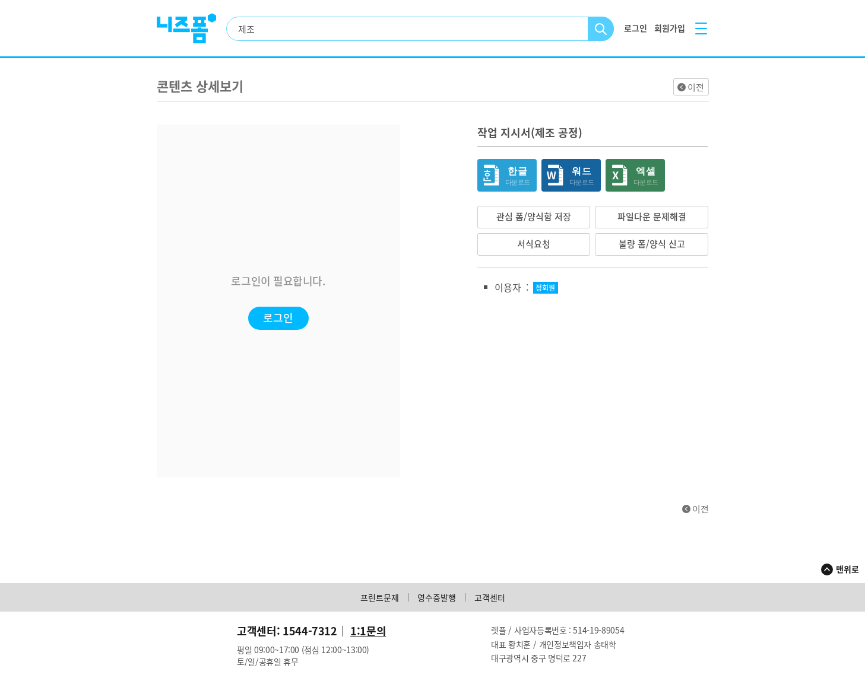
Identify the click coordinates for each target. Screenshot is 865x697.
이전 (695, 87)
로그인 (278, 318)
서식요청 (533, 243)
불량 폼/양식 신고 (652, 243)
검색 (601, 29)
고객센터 (489, 597)
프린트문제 (379, 597)
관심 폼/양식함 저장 (533, 216)
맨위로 (847, 569)
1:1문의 (368, 631)
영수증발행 (436, 597)
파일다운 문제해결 (651, 216)
